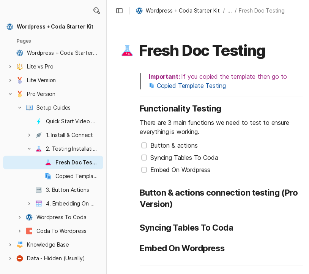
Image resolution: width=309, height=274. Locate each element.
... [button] (229, 10)
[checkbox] (144, 145)
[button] (96, 10)
